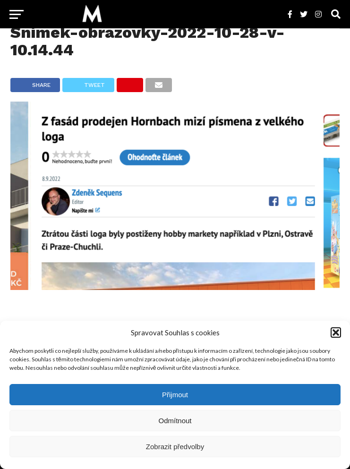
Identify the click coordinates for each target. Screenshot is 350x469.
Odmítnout (174, 421)
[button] (336, 332)
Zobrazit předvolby (175, 447)
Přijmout (175, 395)
